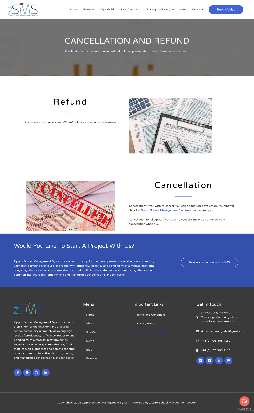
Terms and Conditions (151, 314)
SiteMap (91, 332)
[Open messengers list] (244, 401)
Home (73, 9)
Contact (197, 9)
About (90, 323)
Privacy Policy (146, 323)
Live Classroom (131, 9)
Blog (89, 349)
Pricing (151, 9)
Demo (90, 341)
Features (89, 9)
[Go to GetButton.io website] (244, 409)
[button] (209, 262)
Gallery (165, 9)
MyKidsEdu (107, 9)
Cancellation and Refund (153, 332)
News (183, 9)
